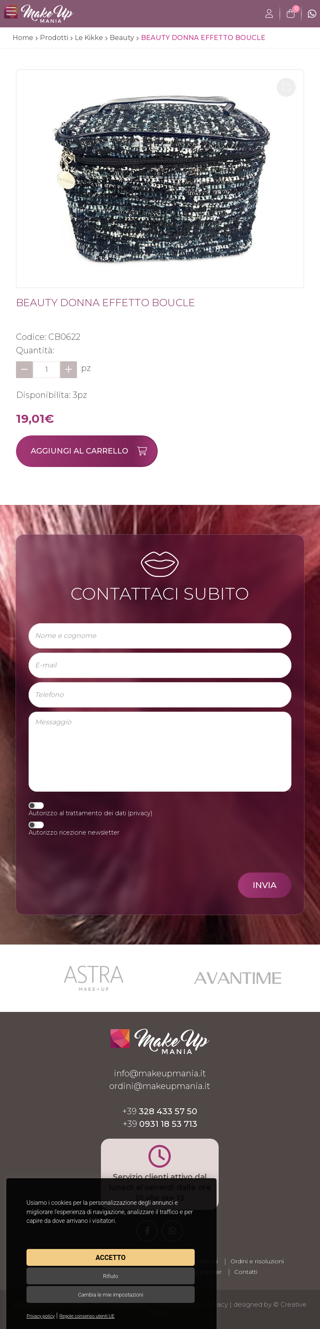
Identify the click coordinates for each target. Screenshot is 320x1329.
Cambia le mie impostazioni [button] (110, 1295)
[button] (286, 87)
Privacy (217, 1304)
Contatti (245, 1272)
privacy (140, 813)
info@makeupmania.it (160, 1073)
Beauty (122, 38)
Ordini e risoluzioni (257, 1261)
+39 (159, 1111)
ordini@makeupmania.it (159, 1086)
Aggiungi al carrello (94, 451)
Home (23, 38)
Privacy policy (40, 1316)
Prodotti (54, 38)
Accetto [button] (110, 1258)
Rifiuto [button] (110, 1276)
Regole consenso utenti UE (86, 1316)
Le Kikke (89, 38)
